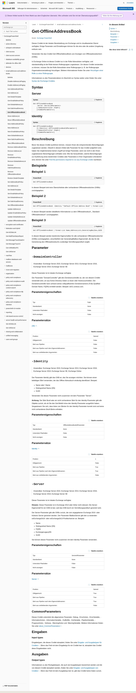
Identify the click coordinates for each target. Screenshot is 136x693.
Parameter (114, 37)
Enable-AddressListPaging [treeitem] (16, 85)
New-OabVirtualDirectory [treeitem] (16, 139)
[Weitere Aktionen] (102, 24)
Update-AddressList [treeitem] (14, 209)
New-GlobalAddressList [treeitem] (15, 135)
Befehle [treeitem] (8, 40)
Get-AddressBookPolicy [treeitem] (15, 89)
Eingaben (114, 40)
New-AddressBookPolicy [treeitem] (16, 124)
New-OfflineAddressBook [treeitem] (16, 143)
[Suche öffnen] (124, 3)
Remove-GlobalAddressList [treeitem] (17, 161)
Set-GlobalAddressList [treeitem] (15, 197)
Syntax (113, 28)
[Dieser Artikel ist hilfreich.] (129, 49)
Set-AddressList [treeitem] (13, 186)
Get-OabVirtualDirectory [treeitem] (15, 108)
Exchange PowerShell (44, 38)
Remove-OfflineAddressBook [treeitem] (14, 173)
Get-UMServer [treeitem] (11, 251)
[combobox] (15, 27)
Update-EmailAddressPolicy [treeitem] (17, 213)
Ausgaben (114, 42)
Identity (35, 449)
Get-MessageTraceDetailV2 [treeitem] (15, 240)
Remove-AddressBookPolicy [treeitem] (17, 147)
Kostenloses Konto (125, 8)
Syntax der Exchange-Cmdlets (43, 81)
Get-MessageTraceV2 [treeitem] (13, 244)
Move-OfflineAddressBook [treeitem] (16, 120)
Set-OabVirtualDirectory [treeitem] (15, 201)
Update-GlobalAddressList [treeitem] (16, 217)
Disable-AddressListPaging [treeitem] (17, 81)
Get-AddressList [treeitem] (13, 93)
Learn (34, 24)
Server (35, 579)
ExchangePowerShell (46, 24)
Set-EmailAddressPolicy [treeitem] (15, 193)
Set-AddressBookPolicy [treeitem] (15, 182)
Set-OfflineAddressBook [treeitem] (15, 205)
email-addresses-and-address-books (69, 24)
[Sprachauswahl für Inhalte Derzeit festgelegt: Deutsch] (8, 689)
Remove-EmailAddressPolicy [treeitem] (14, 156)
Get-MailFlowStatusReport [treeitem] (14, 236)
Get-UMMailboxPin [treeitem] (12, 248)
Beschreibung (115, 31)
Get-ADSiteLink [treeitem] (11, 232)
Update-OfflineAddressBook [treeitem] (17, 220)
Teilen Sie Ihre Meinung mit (112, 16)
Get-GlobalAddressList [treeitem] (15, 104)
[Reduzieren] (26, 23)
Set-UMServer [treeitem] (10, 328)
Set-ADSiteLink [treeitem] (11, 324)
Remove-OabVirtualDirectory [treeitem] (14, 166)
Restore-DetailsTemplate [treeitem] (16, 178)
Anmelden (130, 3)
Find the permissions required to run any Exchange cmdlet (71, 160)
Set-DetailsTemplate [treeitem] (14, 190)
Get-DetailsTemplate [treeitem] (14, 97)
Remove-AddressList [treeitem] (14, 151)
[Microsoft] (4, 2)
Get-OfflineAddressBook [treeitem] (16, 112)
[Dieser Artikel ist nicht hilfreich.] (132, 49)
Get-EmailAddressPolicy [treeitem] (16, 100)
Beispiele (114, 34)
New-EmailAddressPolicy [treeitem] (16, 131)
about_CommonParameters (49, 626)
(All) (34, 326)
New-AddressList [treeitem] (13, 128)
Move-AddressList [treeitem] (14, 116)
